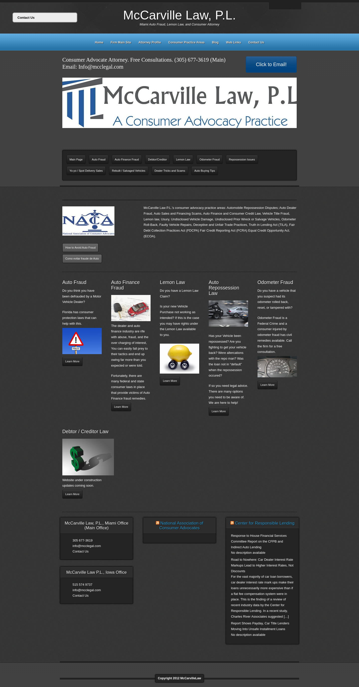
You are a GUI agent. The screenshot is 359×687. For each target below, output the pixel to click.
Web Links (233, 42)
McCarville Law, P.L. (179, 15)
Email (273, 5)
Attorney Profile (149, 42)
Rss (296, 5)
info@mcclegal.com (87, 546)
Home (99, 42)
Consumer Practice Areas (186, 42)
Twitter (290, 5)
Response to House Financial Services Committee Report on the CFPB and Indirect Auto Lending (258, 541)
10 (196, 133)
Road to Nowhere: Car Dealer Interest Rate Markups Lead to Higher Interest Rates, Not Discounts (262, 565)
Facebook (279, 5)
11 (200, 133)
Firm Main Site (121, 42)
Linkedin (284, 5)
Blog (215, 42)
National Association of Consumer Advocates (181, 526)
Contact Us (256, 42)
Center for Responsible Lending (264, 523)
